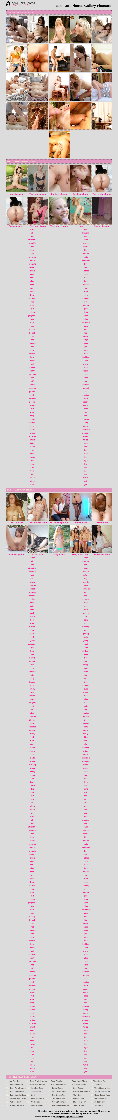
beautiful (32, 243)
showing (85, 419)
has (32, 326)
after (86, 229)
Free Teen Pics (37, 1098)
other (32, 385)
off (32, 381)
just (85, 347)
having (32, 329)
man (86, 367)
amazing (85, 233)
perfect (86, 388)
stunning (86, 433)
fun (32, 302)
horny (85, 336)
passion (32, 388)
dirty (86, 281)
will (85, 481)
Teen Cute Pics (100, 1081)
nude (85, 378)
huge (85, 340)
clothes (85, 271)
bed (32, 247)
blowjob (32, 257)
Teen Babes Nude (102, 1092)
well (32, 474)
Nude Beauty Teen (102, 1095)
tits (85, 464)
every (32, 288)
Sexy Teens (78, 1088)
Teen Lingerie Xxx (102, 1088)
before (85, 247)
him (85, 333)
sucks (85, 436)
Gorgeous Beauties (60, 1105)
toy (32, 467)
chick (32, 271)
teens (32, 447)
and (32, 236)
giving (85, 312)
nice (85, 374)
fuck (86, 295)
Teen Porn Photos (18, 1088)
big (85, 250)
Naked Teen (36, 1092)
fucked (32, 298)
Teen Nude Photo (79, 1081)
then (86, 454)
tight (86, 461)
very (32, 471)
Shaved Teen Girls (18, 1098)
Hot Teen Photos (58, 1085)
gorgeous (32, 316)
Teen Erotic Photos (38, 1081)
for (85, 288)
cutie (32, 278)
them (32, 454)
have (86, 326)
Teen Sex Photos (37, 1085)
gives (32, 312)
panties (85, 385)
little (86, 354)
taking (32, 443)
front (32, 295)
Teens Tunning (79, 1105)
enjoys (86, 285)
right (32, 412)
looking (85, 357)
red (32, 409)
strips (32, 433)
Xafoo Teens (57, 1088)
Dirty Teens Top (101, 1098)
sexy (32, 416)
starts (32, 429)
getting (86, 305)
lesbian (32, 354)
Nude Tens (35, 1102)
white (32, 481)
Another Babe (37, 1088)
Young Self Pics (17, 1105)
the (32, 450)
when (32, 478)
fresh (32, 292)
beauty (86, 243)
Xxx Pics (98, 1085)
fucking (85, 298)
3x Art (33, 1095)
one (85, 381)
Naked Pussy (15, 1102)
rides (85, 409)
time (32, 464)
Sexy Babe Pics (59, 1092)
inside (85, 343)
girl (32, 309)
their (86, 450)
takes (85, 440)
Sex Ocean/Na (58, 1095)
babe (86, 240)
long (32, 357)
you (85, 485)
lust (32, 364)
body (85, 257)
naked (85, 371)
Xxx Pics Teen (15, 1081)
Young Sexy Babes (60, 1102)
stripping (86, 429)
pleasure (32, 398)
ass (85, 236)
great (85, 316)
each (32, 285)
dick (85, 278)
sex (85, 412)
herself (32, 333)
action (32, 229)
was (85, 471)
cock (32, 274)
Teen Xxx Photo (17, 1092)
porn (86, 398)
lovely (32, 360)
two (85, 467)
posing (32, 402)
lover (85, 360)
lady (32, 350)
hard (32, 323)
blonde (86, 254)
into (32, 347)
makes (32, 367)
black (32, 254)
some (85, 426)
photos (32, 392)
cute (86, 274)
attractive (32, 240)
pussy (32, 405)
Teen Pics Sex (57, 1081)
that (85, 447)
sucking (32, 436)
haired (85, 319)
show (32, 419)
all (32, 233)
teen (86, 443)
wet (85, 474)
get (85, 302)
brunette (32, 264)
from (86, 292)
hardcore (86, 323)
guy (32, 319)
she (85, 416)
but (85, 264)
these (32, 457)
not (32, 378)
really (85, 405)
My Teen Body (79, 1102)
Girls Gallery (78, 1095)
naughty (32, 374)
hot (32, 340)
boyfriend (85, 260)
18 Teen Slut (99, 1102)
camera (32, 267)
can (85, 267)
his (32, 336)
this (32, 461)
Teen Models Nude (18, 1095)
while (85, 478)
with (32, 485)
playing (85, 395)
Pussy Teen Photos (81, 1092)
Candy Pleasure (16, 1085)
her (85, 329)
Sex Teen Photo (79, 1085)
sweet (32, 440)
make (85, 364)
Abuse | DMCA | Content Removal (68, 1117)
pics (85, 392)
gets (32, 305)
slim (32, 426)
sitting (85, 423)
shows (32, 423)
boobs (32, 260)
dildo (32, 281)
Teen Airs (98, 1105)
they (86, 457)
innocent (32, 343)
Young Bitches (58, 1098)
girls (86, 309)
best (32, 250)
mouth (32, 371)
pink (32, 395)
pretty (85, 402)
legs (85, 350)
